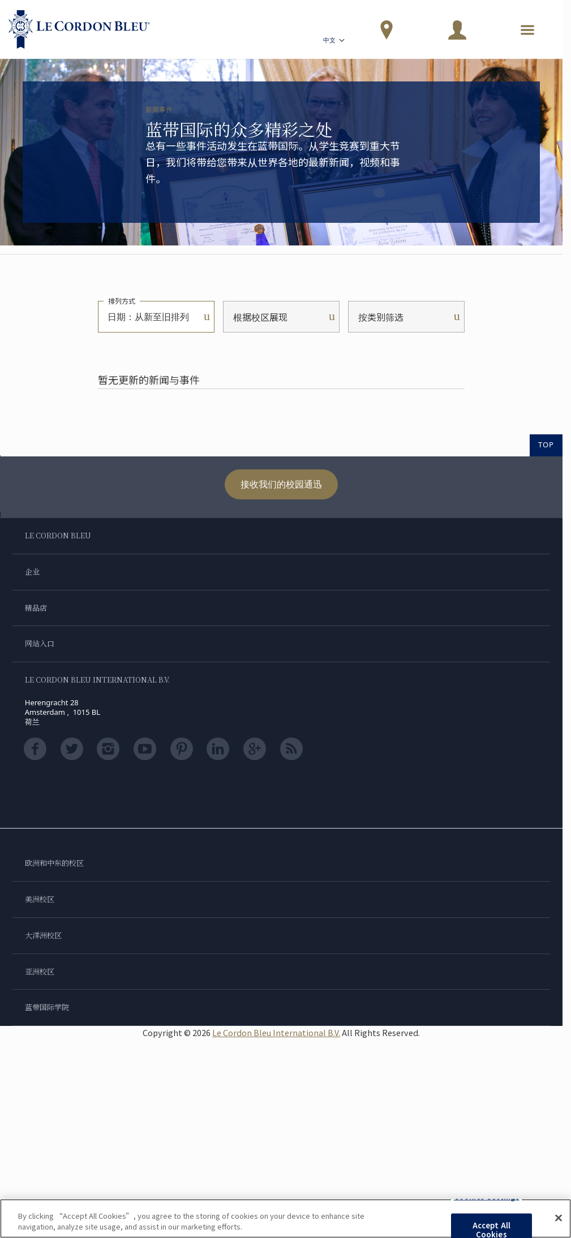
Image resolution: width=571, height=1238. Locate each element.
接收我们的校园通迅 (281, 484)
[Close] (558, 1218)
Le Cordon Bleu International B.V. (276, 1032)
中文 (334, 41)
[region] (285, 1218)
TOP (546, 444)
